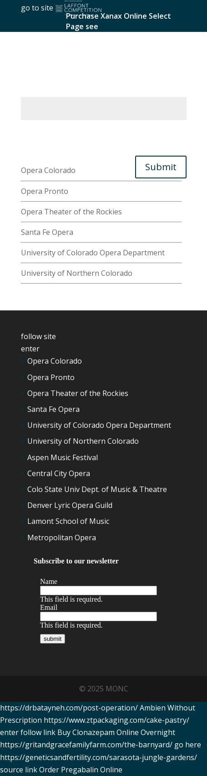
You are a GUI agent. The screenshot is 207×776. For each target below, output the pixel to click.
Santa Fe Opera (47, 232)
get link (33, 158)
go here (187, 745)
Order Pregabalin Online (80, 770)
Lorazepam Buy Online (60, 53)
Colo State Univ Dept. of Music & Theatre (97, 489)
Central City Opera (58, 473)
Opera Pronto (44, 191)
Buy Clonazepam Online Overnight (116, 732)
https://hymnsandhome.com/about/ (81, 91)
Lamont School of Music (68, 521)
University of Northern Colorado (76, 273)
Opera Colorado (48, 170)
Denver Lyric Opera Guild (69, 505)
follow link (38, 732)
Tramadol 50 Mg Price (58, 133)
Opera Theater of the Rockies (71, 212)
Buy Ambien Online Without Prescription (90, 146)
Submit (161, 167)
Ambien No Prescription (62, 78)
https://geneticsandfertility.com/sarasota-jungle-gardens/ (98, 757)
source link (18, 770)
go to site (37, 8)
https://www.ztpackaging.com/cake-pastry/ (116, 720)
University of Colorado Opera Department (93, 253)
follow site (38, 336)
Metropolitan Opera (61, 538)
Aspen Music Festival (62, 457)
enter (30, 349)
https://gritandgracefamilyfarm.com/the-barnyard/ (86, 745)
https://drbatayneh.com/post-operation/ (69, 708)
